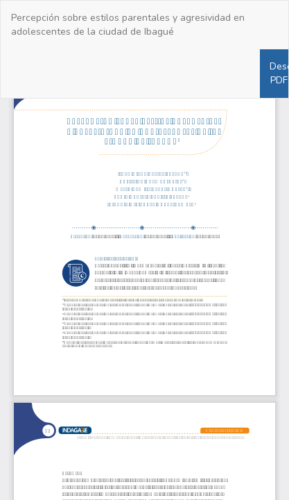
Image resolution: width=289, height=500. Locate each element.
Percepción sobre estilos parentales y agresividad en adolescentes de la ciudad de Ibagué (128, 24)
